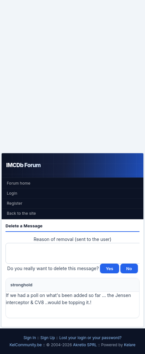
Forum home (18, 183)
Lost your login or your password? (90, 337)
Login (12, 193)
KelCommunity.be (26, 344)
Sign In (29, 337)
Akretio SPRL (85, 344)
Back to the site (21, 213)
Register (14, 203)
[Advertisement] (72, 76)
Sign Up (47, 337)
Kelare (130, 344)
